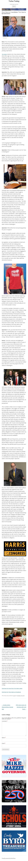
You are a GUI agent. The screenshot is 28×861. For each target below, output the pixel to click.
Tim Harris (4, 54)
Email (3, 743)
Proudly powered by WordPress (8, 858)
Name (4, 737)
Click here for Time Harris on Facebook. (11, 692)
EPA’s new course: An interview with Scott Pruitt (21, 707)
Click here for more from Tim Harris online (12, 688)
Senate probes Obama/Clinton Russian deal (7, 707)
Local (14, 695)
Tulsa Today (14, 1)
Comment (5, 721)
